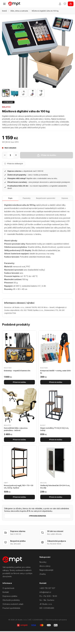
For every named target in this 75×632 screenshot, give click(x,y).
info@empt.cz (45, 593)
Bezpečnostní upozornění (45, 199)
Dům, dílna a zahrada (19, 11)
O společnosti (8, 589)
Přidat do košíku (19, 383)
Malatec (6, 107)
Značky (42, 575)
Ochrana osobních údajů (13, 605)
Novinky (42, 563)
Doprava (65, 199)
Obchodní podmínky (11, 601)
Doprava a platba (10, 597)
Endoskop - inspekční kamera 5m (17, 371)
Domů (4, 11)
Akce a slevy (44, 567)
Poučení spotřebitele (11, 609)
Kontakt (6, 593)
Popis (10, 199)
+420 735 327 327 (47, 589)
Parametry (25, 199)
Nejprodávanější (46, 571)
